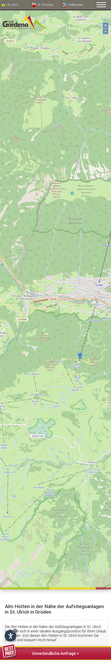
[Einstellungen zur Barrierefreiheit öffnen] (10, 635)
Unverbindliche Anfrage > (40, 652)
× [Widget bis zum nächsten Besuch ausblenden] (15, 630)
